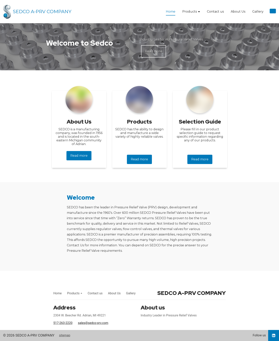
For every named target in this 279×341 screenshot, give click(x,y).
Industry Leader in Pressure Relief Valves (171, 39)
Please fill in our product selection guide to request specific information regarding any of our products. (200, 134)
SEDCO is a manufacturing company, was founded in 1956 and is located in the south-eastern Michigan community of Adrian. (79, 136)
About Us (238, 11)
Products (189, 11)
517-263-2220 (62, 323)
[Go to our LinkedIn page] (273, 335)
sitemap (64, 335)
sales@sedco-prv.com (93, 323)
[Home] (37, 12)
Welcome (81, 197)
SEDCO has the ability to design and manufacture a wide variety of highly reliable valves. (139, 132)
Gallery (258, 11)
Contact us (215, 11)
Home (170, 11)
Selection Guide (200, 121)
